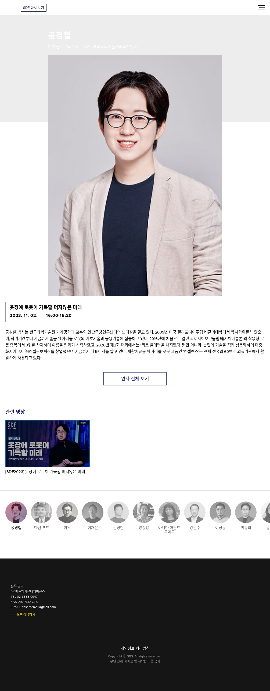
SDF (10, 7)
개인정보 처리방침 (135, 648)
